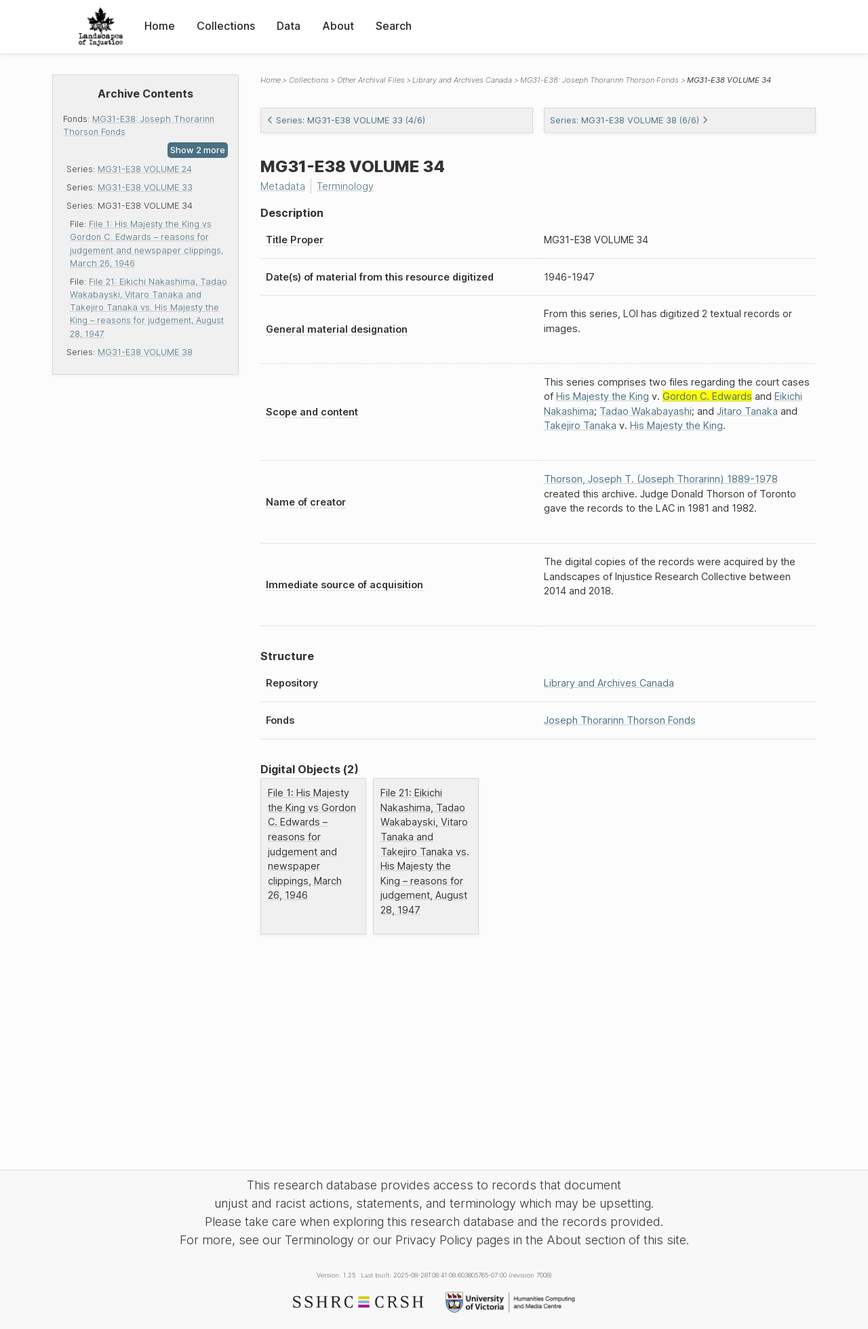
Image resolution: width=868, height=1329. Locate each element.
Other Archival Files (371, 80)
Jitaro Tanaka (747, 411)
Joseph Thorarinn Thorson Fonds (620, 720)
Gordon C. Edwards (707, 396)
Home (159, 26)
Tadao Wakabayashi (645, 411)
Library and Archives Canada (462, 80)
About (338, 26)
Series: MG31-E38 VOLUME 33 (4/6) (346, 120)
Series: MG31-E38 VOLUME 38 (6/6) (629, 120)
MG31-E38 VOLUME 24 (145, 169)
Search (394, 26)
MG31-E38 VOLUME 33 (145, 187)
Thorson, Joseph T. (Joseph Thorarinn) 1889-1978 (661, 479)
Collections (226, 26)
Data (288, 26)
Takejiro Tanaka (580, 425)
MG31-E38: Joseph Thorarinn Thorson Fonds (599, 80)
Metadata (282, 186)
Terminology (345, 186)
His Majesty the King (602, 396)
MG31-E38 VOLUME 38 (145, 352)
